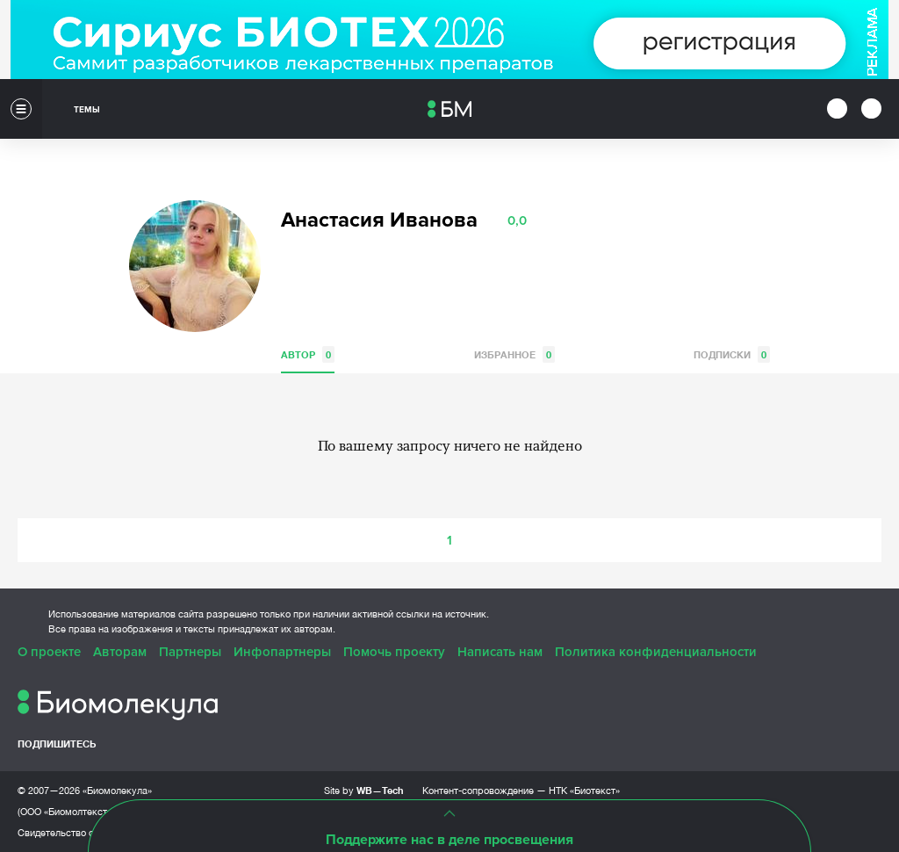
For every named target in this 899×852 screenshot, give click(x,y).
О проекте (49, 652)
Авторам (120, 652)
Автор (307, 354)
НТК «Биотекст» (584, 790)
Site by (364, 790)
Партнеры (190, 652)
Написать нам (500, 652)
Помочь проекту (394, 652)
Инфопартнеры (282, 652)
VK (292, 298)
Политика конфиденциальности (656, 652)
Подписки (732, 354)
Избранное (514, 354)
